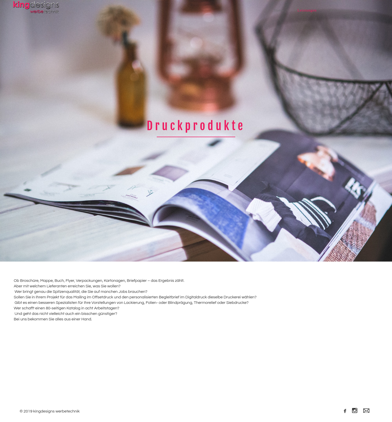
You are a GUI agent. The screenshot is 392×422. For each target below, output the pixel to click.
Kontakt (370, 10)
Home (279, 10)
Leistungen (307, 10)
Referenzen (340, 10)
